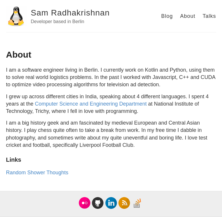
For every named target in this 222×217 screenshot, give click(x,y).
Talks (209, 16)
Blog (167, 16)
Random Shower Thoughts (37, 172)
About (187, 16)
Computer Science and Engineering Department (91, 104)
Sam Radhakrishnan (70, 12)
